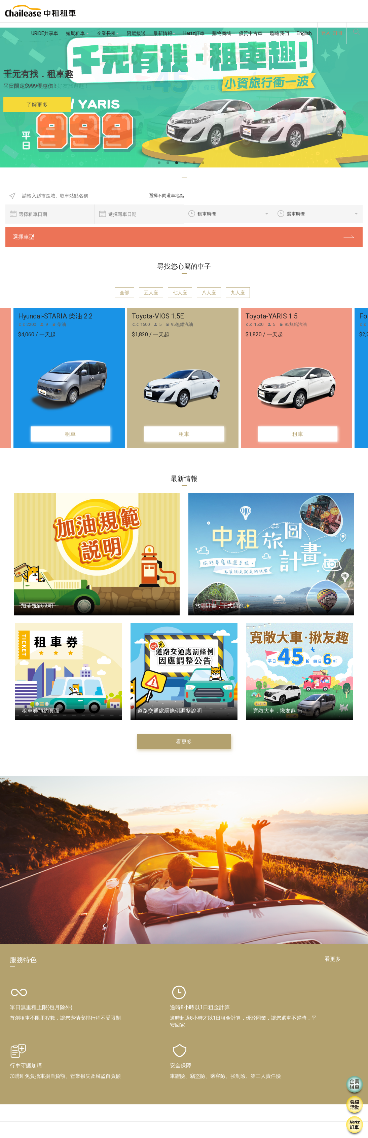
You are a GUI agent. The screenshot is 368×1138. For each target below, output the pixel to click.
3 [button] (179, 163)
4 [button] (188, 163)
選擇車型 (184, 236)
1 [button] (162, 163)
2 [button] (171, 163)
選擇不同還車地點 (163, 195)
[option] (184, 97)
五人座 (151, 292)
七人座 (180, 292)
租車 (70, 434)
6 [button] (206, 163)
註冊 (338, 33)
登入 (325, 33)
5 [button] (197, 163)
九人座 (238, 292)
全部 (124, 292)
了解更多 (37, 105)
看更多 (184, 741)
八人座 (209, 292)
